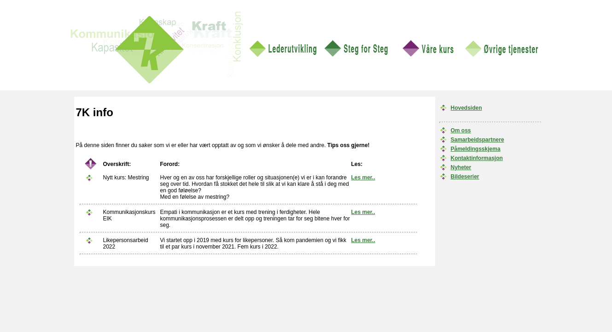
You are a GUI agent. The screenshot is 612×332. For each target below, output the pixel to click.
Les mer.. (363, 177)
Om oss (461, 130)
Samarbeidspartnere (477, 139)
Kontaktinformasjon (477, 158)
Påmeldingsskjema (476, 149)
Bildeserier (465, 176)
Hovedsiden (466, 108)
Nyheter (461, 167)
